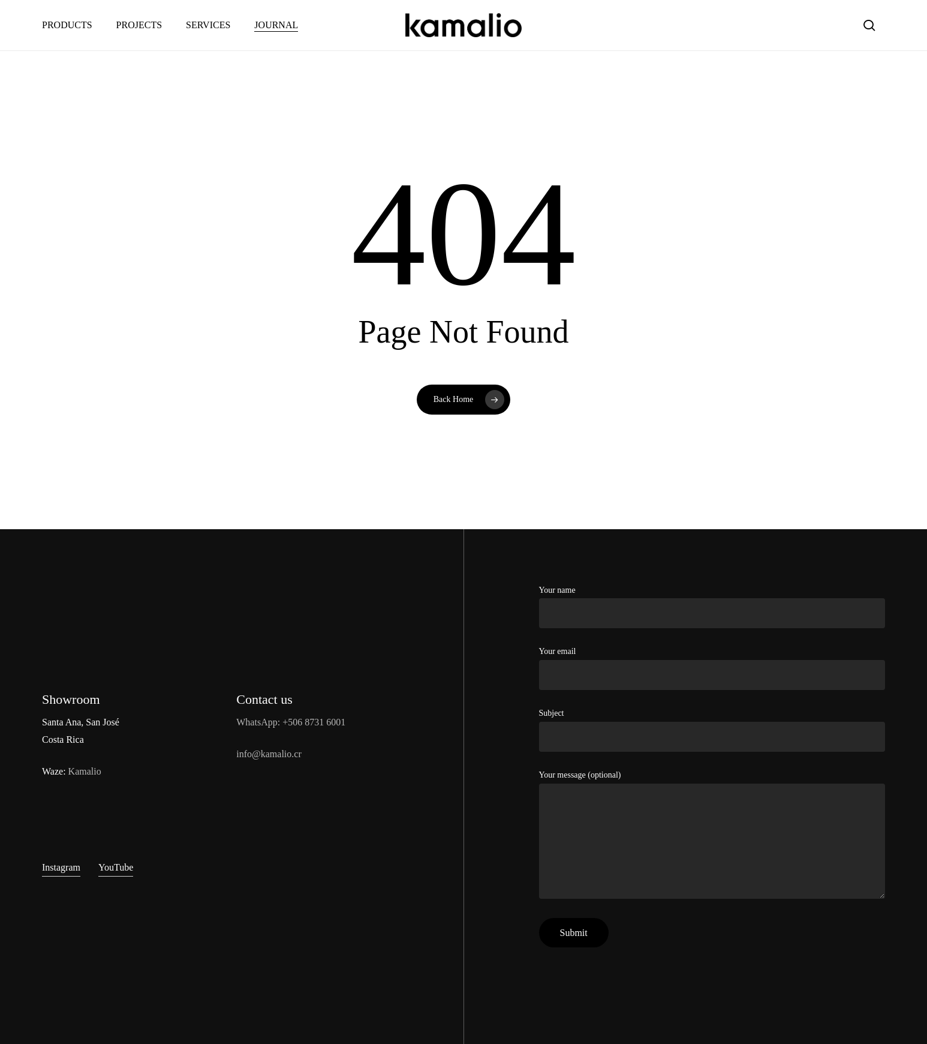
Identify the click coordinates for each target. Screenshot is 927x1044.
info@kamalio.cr (268, 754)
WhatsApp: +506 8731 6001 (290, 722)
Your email (712, 668)
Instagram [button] (61, 867)
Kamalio (84, 771)
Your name (712, 607)
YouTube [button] (115, 867)
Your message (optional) (712, 837)
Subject (712, 730)
